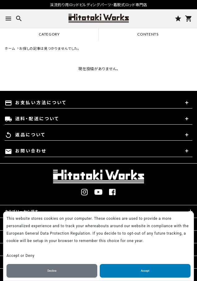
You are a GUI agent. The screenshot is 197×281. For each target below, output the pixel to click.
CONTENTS (148, 34)
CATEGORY (49, 34)
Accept (145, 270)
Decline (51, 270)
